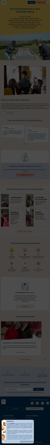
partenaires (12, 423)
